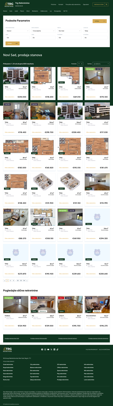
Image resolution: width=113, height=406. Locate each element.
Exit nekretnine (34, 372)
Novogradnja (57, 11)
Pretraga (12, 42)
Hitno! (28, 11)
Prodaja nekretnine (63, 378)
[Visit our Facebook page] (42, 348)
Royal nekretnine (8, 366)
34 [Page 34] (24, 279)
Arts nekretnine (61, 375)
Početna (53, 4)
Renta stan (6, 378)
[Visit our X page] (51, 348)
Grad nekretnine (8, 363)
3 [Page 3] (13, 279)
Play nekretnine (61, 372)
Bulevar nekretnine (35, 366)
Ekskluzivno (35, 11)
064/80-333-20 (19, 6)
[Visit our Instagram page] (45, 348)
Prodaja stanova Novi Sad (12, 337)
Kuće (11, 11)
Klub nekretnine (8, 369)
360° (65, 11)
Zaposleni (86, 4)
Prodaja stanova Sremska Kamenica (98, 337)
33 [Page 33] (21, 279)
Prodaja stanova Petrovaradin (38, 337)
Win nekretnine (88, 369)
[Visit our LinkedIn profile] (54, 348)
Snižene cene (43, 11)
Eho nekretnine (34, 369)
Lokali (16, 11)
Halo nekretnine (89, 366)
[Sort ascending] (79, 62)
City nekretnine (34, 363)
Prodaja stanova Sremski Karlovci (67, 337)
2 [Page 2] (10, 279)
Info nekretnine (88, 363)
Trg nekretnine (34, 375)
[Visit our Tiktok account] (57, 348)
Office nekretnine (62, 366)
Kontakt (61, 4)
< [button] (4, 279)
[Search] (106, 4)
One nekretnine (88, 375)
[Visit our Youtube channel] (48, 348)
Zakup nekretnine (35, 378)
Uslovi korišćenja (104, 348)
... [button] (15, 279)
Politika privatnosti (92, 348)
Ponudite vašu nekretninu (73, 4)
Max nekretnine (88, 372)
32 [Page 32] (18, 279)
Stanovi (5, 11)
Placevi (22, 11)
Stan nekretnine (8, 372)
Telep (86, 29)
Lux (51, 11)
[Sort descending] (82, 62)
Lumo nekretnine (89, 378)
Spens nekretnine (62, 369)
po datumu (97, 62)
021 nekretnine (61, 363)
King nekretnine (8, 375)
